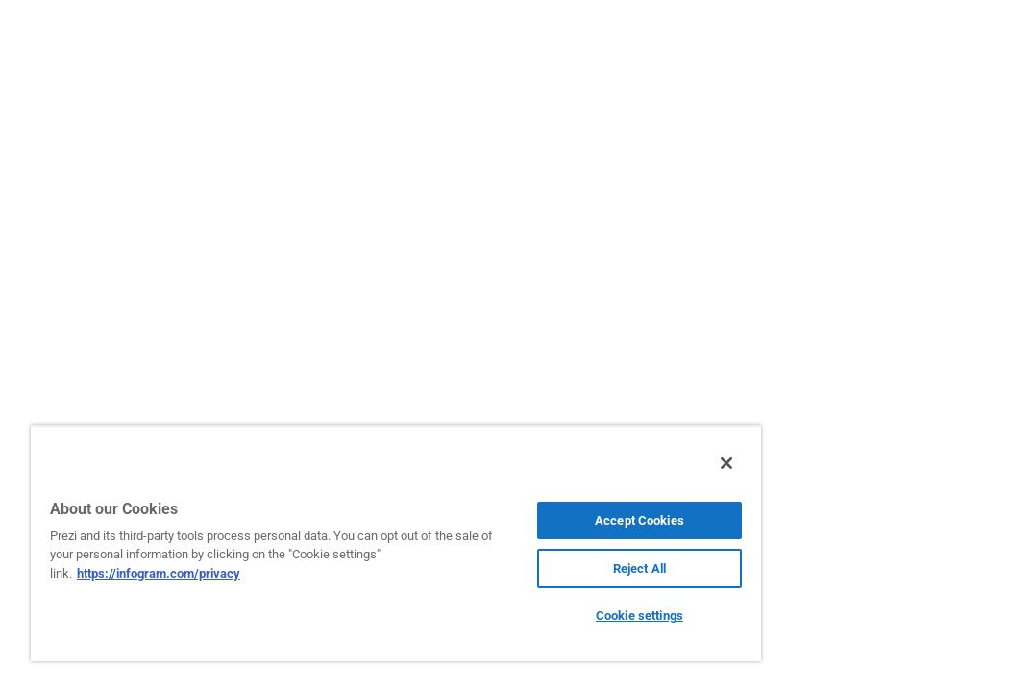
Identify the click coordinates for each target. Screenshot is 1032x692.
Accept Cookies (528, 520)
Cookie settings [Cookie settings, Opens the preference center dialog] (528, 615)
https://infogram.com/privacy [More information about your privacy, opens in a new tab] (253, 573)
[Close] (595, 463)
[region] (330, 543)
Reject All (528, 568)
